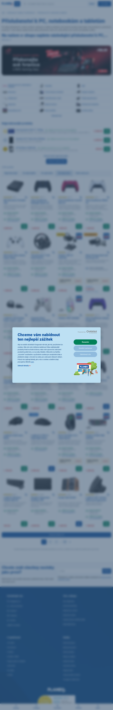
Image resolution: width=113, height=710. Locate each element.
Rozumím (85, 342)
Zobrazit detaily (24, 366)
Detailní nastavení (85, 348)
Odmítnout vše (85, 354)
